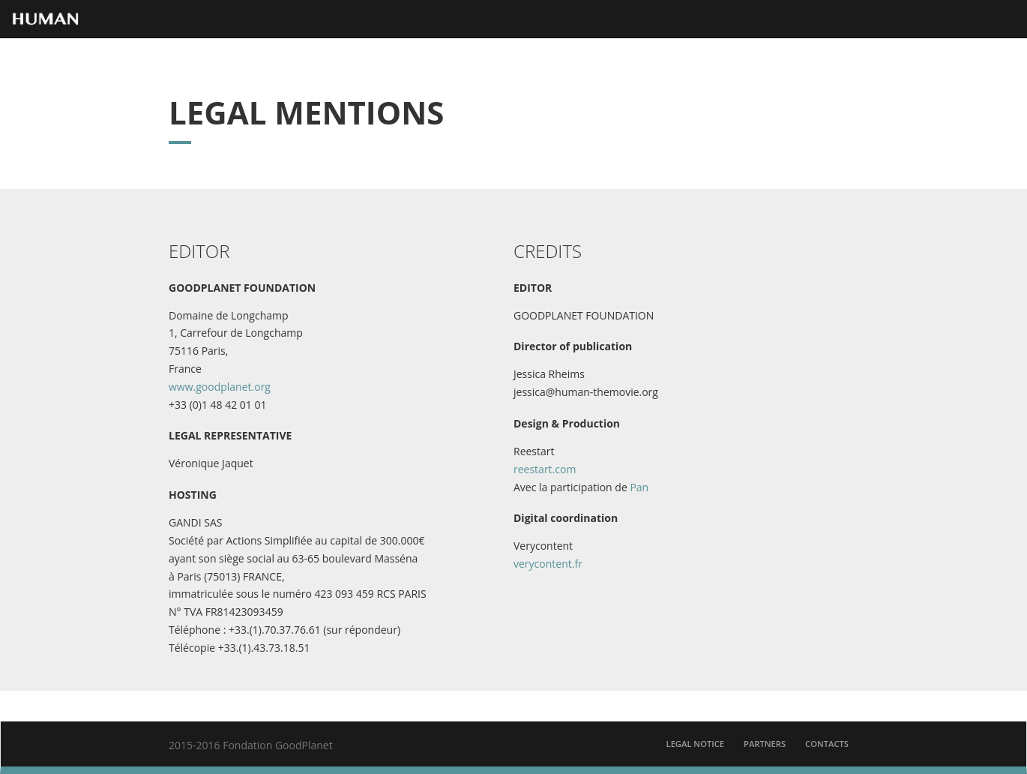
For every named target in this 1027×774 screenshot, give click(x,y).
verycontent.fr (548, 563)
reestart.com (545, 469)
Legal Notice (695, 743)
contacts (827, 743)
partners (765, 743)
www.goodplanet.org (220, 387)
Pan (639, 487)
